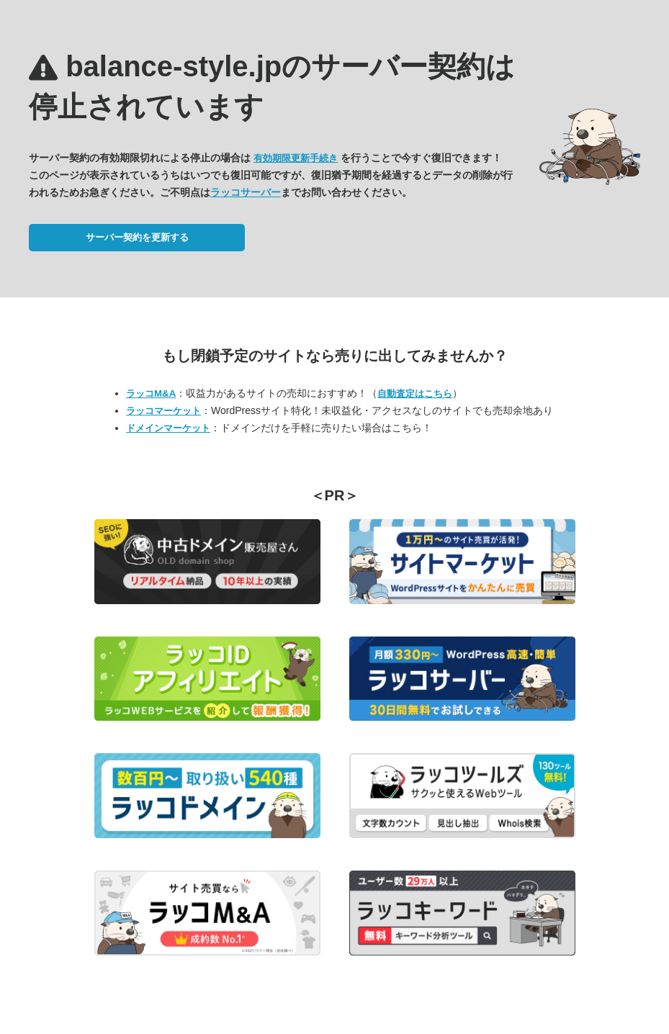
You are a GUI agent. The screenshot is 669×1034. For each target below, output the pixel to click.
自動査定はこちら (414, 393)
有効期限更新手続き (295, 158)
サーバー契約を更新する (137, 237)
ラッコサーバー (245, 192)
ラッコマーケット (163, 410)
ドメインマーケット (168, 428)
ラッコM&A (151, 393)
